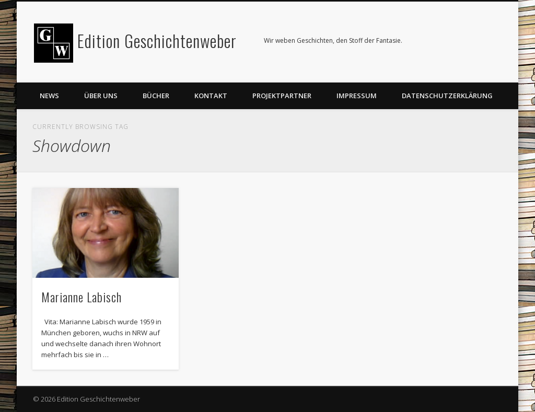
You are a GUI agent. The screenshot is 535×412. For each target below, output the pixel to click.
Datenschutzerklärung (447, 95)
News (49, 95)
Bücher (156, 95)
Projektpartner (281, 95)
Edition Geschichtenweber (157, 40)
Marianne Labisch (81, 296)
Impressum (356, 95)
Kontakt (210, 95)
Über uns (101, 95)
